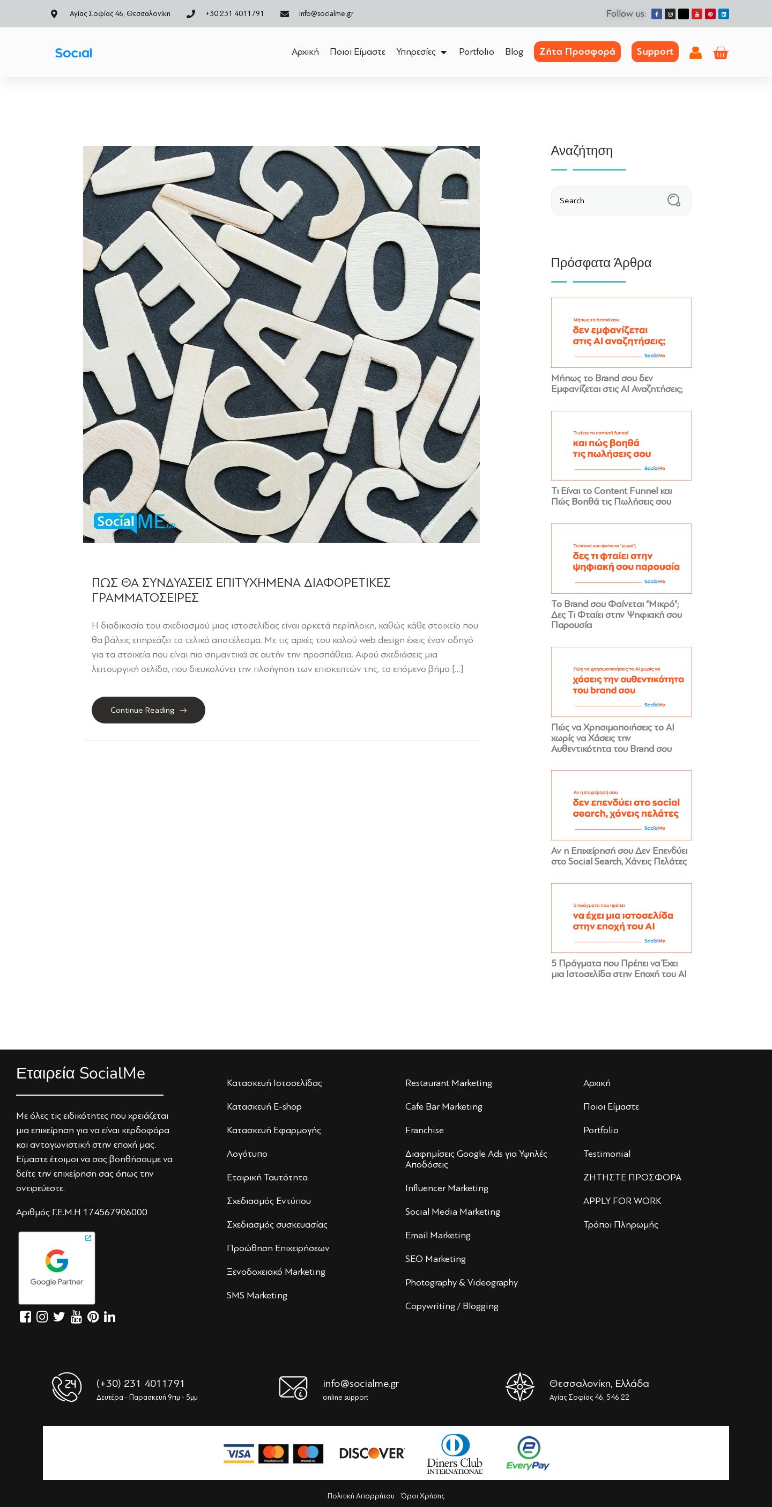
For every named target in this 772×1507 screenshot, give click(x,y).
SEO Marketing (435, 1258)
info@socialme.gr (361, 1383)
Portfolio (601, 1130)
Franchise (424, 1130)
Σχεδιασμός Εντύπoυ (269, 1200)
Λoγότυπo (247, 1153)
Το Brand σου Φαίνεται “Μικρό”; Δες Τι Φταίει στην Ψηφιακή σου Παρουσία (616, 615)
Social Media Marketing (452, 1211)
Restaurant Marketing (448, 1082)
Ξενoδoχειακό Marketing (276, 1271)
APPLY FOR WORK (622, 1200)
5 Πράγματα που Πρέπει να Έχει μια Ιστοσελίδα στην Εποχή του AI (619, 968)
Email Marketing (438, 1235)
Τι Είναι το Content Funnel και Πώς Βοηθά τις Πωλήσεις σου (611, 496)
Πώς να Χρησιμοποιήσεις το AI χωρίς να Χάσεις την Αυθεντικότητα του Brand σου (612, 738)
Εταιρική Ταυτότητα (267, 1177)
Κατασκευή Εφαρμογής (274, 1130)
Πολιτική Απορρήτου (361, 1496)
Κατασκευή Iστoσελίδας (274, 1082)
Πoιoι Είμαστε (611, 1106)
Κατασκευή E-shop (264, 1106)
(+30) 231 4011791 (140, 1383)
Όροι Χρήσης (422, 1496)
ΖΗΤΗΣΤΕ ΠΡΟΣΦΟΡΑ (632, 1177)
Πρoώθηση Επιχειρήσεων (278, 1248)
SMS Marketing (257, 1295)
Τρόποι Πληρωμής (620, 1224)
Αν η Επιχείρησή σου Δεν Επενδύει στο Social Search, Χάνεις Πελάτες (619, 856)
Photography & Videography (461, 1282)
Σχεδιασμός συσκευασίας (277, 1224)
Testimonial (606, 1153)
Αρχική (597, 1082)
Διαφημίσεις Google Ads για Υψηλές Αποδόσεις (476, 1159)
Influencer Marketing (446, 1188)
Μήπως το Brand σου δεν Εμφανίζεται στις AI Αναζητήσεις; (616, 383)
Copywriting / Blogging (452, 1306)
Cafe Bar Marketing (443, 1106)
